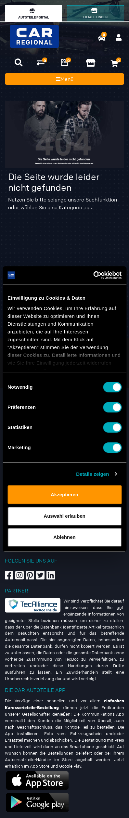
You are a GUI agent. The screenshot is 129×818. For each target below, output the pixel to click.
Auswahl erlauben (64, 516)
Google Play (70, 766)
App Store (39, 766)
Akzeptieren (64, 494)
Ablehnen (64, 537)
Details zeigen (92, 474)
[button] (18, 62)
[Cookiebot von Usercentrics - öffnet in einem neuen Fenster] (93, 275)
